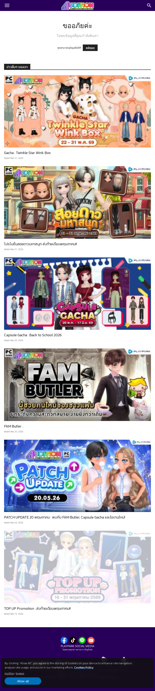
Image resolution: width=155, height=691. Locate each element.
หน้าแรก (90, 47)
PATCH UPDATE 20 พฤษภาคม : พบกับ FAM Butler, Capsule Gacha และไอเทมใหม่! (64, 517)
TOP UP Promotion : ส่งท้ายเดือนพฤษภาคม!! (37, 608)
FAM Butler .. (14, 426)
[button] (6, 5)
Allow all (23, 681)
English (20, 673)
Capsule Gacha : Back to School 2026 (33, 335)
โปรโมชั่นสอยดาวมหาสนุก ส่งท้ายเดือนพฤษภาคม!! (40, 244)
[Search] (149, 5)
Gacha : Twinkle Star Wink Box (27, 152)
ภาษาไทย (9, 673)
